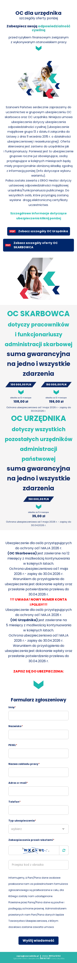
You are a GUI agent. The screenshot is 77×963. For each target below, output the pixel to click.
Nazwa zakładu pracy (24, 764)
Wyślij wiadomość (38, 940)
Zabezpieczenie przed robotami (31, 840)
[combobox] (38, 829)
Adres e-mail (18, 783)
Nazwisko (15, 726)
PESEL (12, 745)
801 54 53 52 (55, 956)
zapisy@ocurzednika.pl (27, 956)
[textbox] (38, 828)
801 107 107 (45, 958)
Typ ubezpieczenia (22, 820)
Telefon (14, 801)
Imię (12, 707)
